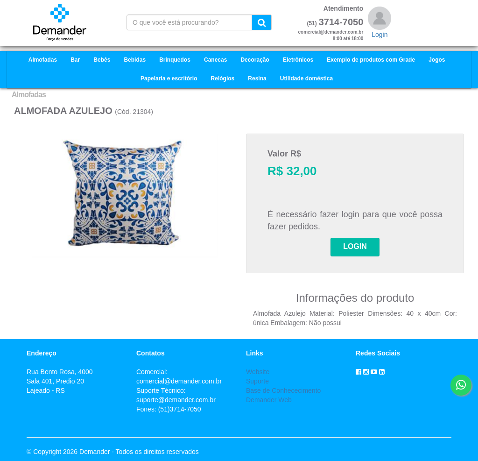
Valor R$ (284, 153)
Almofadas (29, 95)
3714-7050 (341, 22)
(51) (311, 23)
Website (257, 372)
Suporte (257, 381)
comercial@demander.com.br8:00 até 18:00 (331, 35)
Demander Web (269, 400)
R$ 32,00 (292, 171)
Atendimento (343, 8)
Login (379, 34)
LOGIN (355, 246)
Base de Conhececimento (283, 390)
